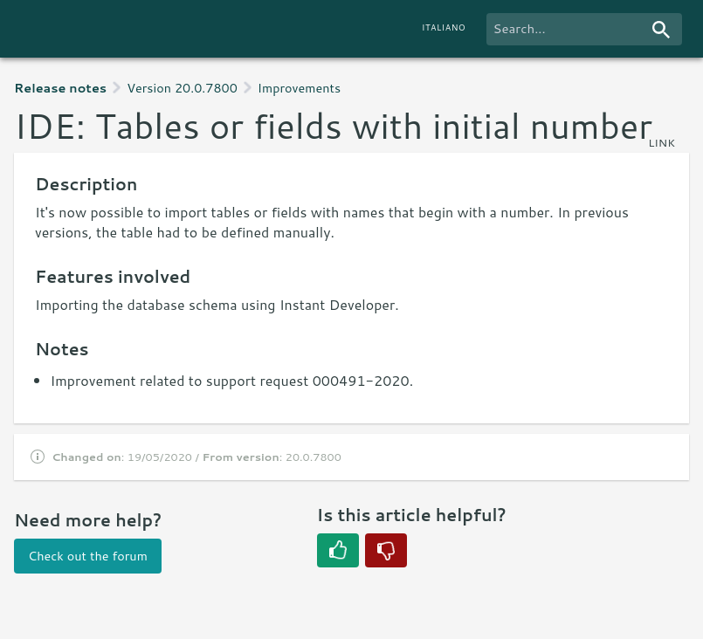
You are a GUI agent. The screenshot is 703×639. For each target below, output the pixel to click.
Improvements (299, 88)
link (661, 142)
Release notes (60, 88)
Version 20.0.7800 (182, 88)
